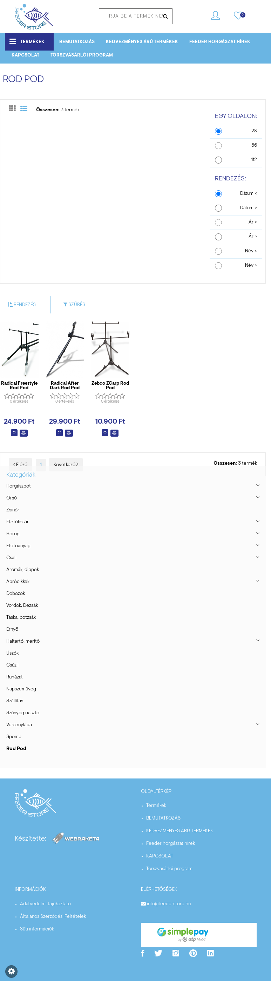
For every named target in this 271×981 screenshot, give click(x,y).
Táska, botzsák (21, 617)
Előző (20, 465)
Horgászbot (18, 486)
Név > (251, 265)
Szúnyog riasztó (22, 713)
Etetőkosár (17, 522)
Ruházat (14, 677)
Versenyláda (19, 725)
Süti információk (37, 929)
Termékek (27, 41)
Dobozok (15, 593)
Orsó (11, 498)
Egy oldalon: (236, 116)
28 (254, 131)
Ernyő (12, 629)
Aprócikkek (17, 581)
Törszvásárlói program (81, 55)
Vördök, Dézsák (22, 605)
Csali (11, 558)
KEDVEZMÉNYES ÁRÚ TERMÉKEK (142, 42)
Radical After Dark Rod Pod (65, 385)
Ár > (253, 236)
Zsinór (12, 510)
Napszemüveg (21, 689)
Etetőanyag (18, 546)
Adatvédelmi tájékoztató (45, 904)
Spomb (13, 737)
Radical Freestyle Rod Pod (19, 385)
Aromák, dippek (22, 570)
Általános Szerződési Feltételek (53, 916)
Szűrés (74, 304)
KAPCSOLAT (25, 55)
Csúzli (12, 665)
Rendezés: (230, 179)
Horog (13, 534)
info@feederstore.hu (169, 904)
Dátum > (248, 208)
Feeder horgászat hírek (219, 42)
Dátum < (248, 193)
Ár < (253, 222)
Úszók (12, 653)
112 (254, 160)
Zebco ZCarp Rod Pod (110, 385)
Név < (251, 251)
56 (254, 145)
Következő (66, 465)
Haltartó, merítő (23, 641)
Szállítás (14, 701)
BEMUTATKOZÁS (77, 42)
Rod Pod (16, 749)
